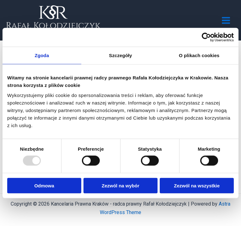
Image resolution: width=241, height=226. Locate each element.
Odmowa (44, 185)
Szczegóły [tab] (120, 55)
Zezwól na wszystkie (197, 185)
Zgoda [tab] (42, 55)
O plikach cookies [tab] (199, 55)
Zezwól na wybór (120, 185)
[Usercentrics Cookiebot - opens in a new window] (206, 37)
